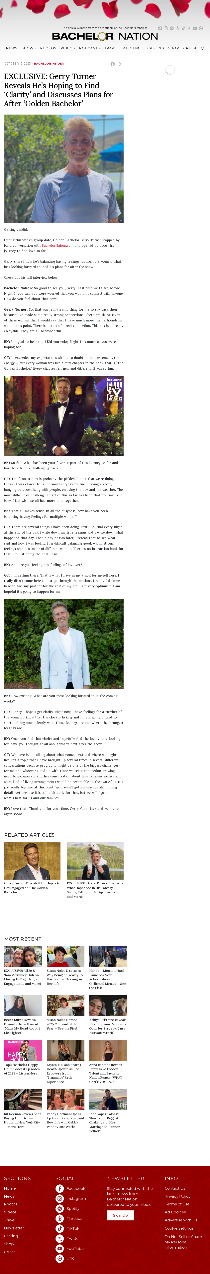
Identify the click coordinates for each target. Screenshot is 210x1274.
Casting (11, 1236)
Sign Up (120, 1215)
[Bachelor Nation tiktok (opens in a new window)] (183, 28)
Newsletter (14, 1228)
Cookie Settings (179, 1228)
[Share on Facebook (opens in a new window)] (112, 64)
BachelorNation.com (57, 245)
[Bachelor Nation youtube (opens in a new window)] (195, 28)
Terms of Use (177, 1204)
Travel (111, 48)
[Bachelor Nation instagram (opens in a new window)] (166, 28)
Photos (48, 48)
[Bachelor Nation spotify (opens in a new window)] (172, 28)
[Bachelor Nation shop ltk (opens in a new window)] (201, 28)
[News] (11, 48)
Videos (68, 48)
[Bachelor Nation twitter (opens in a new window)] (189, 28)
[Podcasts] (89, 48)
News (9, 1196)
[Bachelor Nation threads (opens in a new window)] (177, 28)
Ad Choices (175, 1212)
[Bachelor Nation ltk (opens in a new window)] (79, 1258)
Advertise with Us (181, 1220)
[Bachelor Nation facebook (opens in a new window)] (160, 28)
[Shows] (29, 48)
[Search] (203, 48)
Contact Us (175, 1188)
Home (10, 1188)
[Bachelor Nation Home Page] (105, 34)
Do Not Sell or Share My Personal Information (183, 1242)
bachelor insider (49, 63)
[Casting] (155, 48)
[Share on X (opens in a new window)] (120, 64)
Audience (133, 48)
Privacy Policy (177, 1196)
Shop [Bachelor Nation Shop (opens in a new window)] (173, 48)
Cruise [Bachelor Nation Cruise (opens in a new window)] (190, 48)
